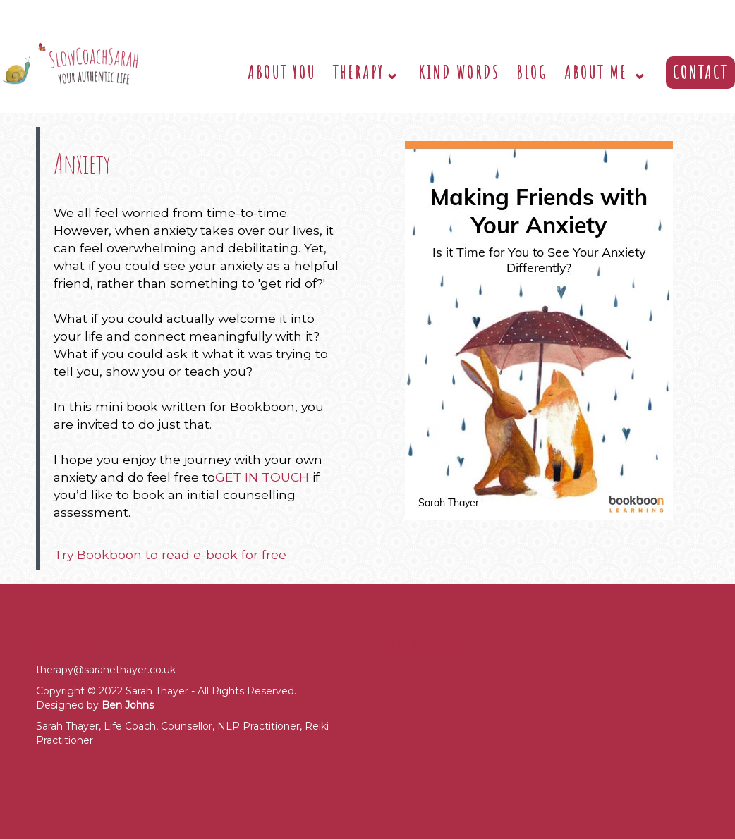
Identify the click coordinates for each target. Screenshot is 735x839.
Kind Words (458, 72)
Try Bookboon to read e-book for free (170, 554)
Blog (531, 72)
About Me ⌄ (606, 72)
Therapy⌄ (367, 72)
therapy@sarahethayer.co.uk (106, 669)
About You (282, 72)
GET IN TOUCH (262, 477)
